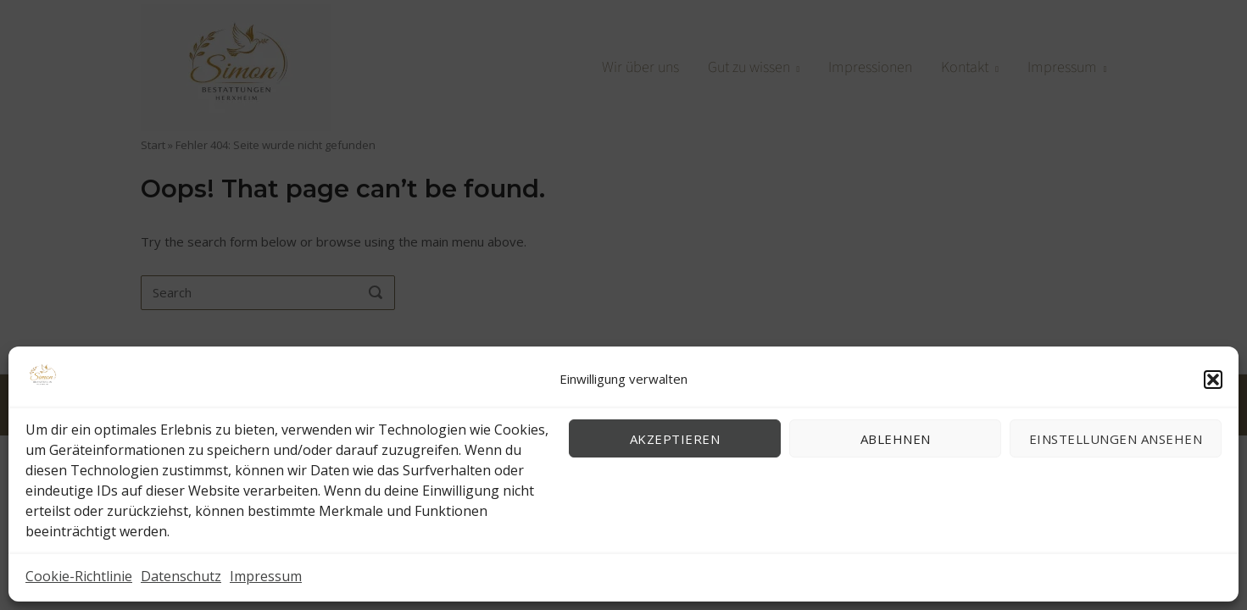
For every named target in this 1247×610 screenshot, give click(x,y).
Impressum (266, 576)
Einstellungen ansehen (1116, 438)
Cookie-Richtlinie (78, 576)
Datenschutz (181, 576)
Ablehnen (895, 438)
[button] (1213, 379)
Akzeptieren (675, 438)
